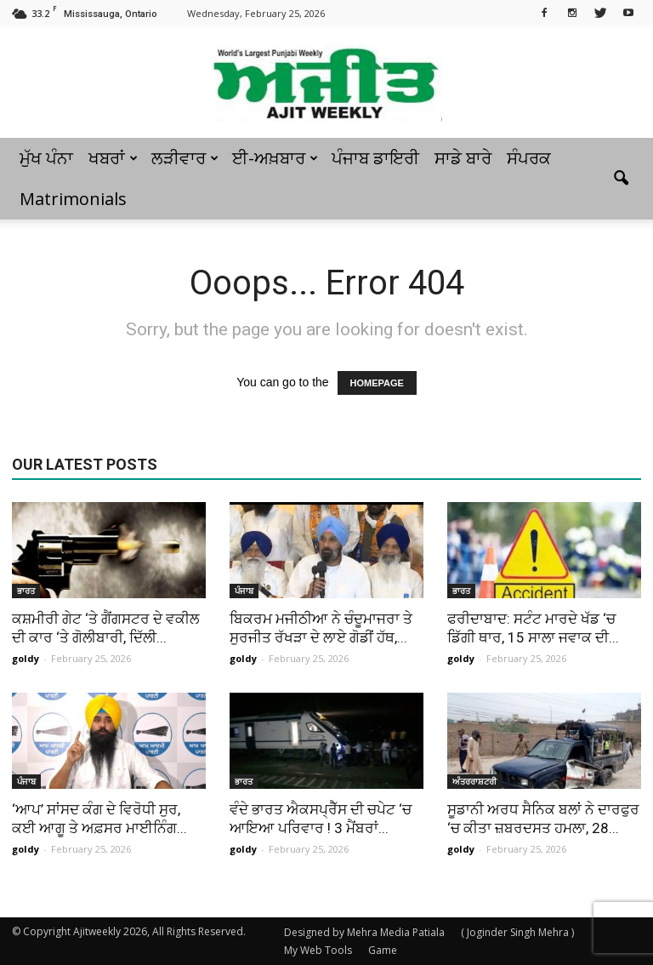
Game (382, 950)
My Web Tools (318, 950)
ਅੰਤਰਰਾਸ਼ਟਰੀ (474, 781)
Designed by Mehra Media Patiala (364, 932)
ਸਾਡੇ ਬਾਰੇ (462, 157)
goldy (25, 658)
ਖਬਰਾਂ (113, 157)
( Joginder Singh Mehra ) (517, 932)
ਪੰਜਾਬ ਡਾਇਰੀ (375, 157)
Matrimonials (73, 198)
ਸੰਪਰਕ (529, 157)
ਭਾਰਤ (26, 591)
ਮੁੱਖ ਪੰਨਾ (46, 157)
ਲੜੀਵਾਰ (185, 157)
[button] (620, 178)
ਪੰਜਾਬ (244, 591)
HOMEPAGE (377, 383)
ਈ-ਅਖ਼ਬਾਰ (275, 157)
